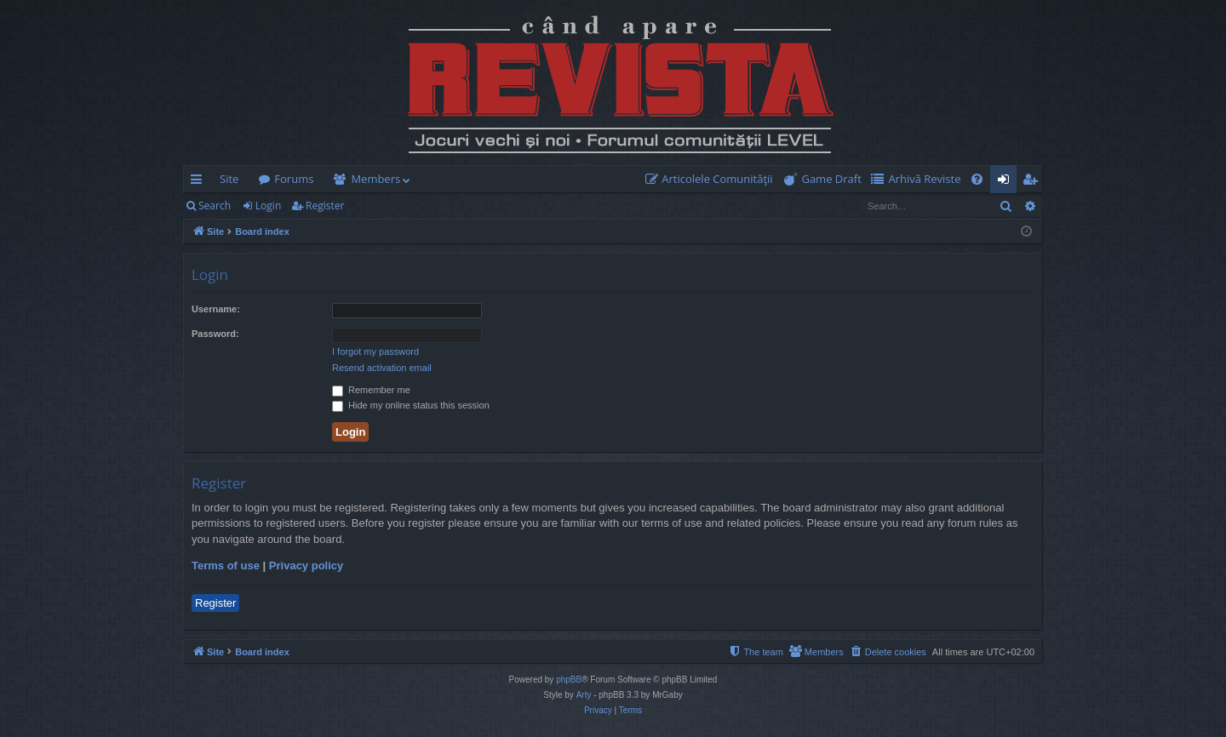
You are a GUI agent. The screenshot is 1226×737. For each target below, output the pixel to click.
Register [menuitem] (1033, 182)
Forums (293, 178)
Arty (584, 695)
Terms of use (226, 565)
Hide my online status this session (411, 405)
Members (375, 178)
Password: (215, 334)
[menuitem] (713, 179)
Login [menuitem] (1007, 182)
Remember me (371, 390)
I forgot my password (375, 351)
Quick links (199, 182)
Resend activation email (382, 368)
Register (325, 205)
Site (229, 178)
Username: (216, 309)
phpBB (568, 679)
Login (268, 205)
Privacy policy (306, 565)
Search (214, 205)
